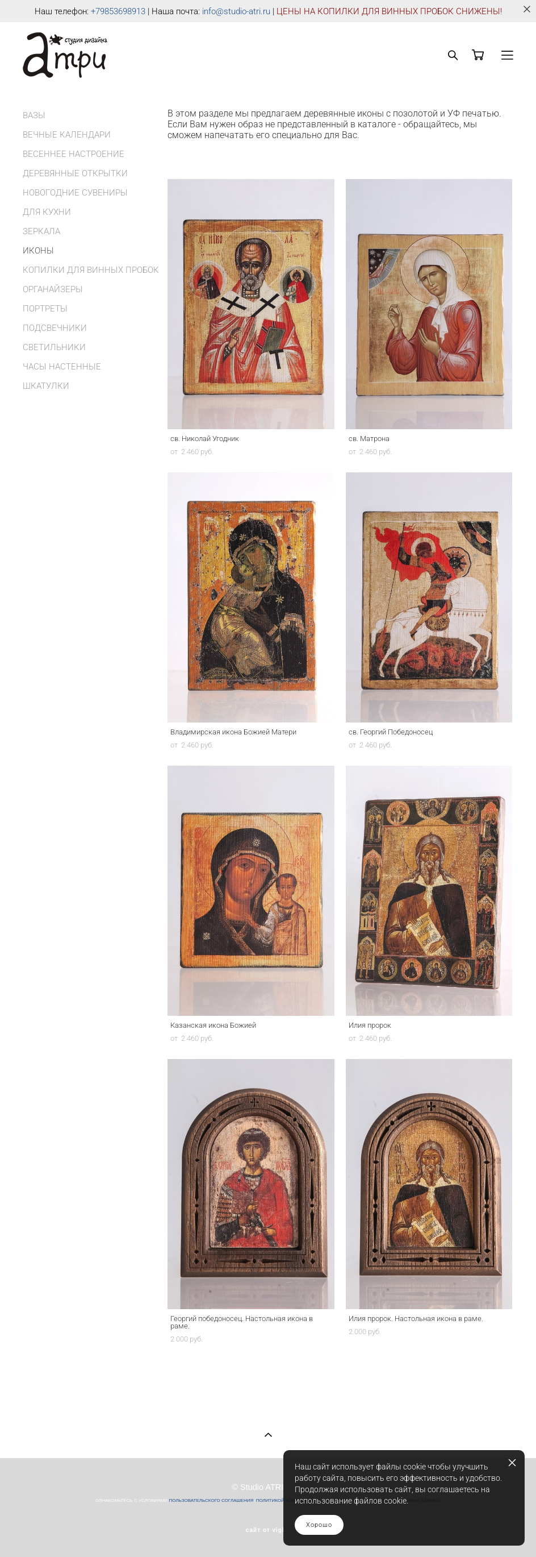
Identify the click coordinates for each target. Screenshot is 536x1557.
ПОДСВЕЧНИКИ (55, 328)
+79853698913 (118, 11)
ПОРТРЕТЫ (45, 309)
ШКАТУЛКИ (46, 386)
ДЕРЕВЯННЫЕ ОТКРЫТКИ (75, 173)
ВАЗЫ (34, 115)
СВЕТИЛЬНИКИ (54, 347)
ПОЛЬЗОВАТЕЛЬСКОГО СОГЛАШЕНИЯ (211, 1500)
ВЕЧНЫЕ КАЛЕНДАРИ (67, 135)
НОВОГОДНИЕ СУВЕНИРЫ (75, 193)
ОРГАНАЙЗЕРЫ (53, 289)
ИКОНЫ (38, 251)
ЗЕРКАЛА (41, 231)
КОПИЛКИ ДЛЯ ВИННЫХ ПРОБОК (91, 270)
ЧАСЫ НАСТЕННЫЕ (62, 367)
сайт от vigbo (268, 1530)
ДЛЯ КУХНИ (47, 212)
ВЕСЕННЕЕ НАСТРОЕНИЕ (73, 154)
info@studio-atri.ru (236, 11)
